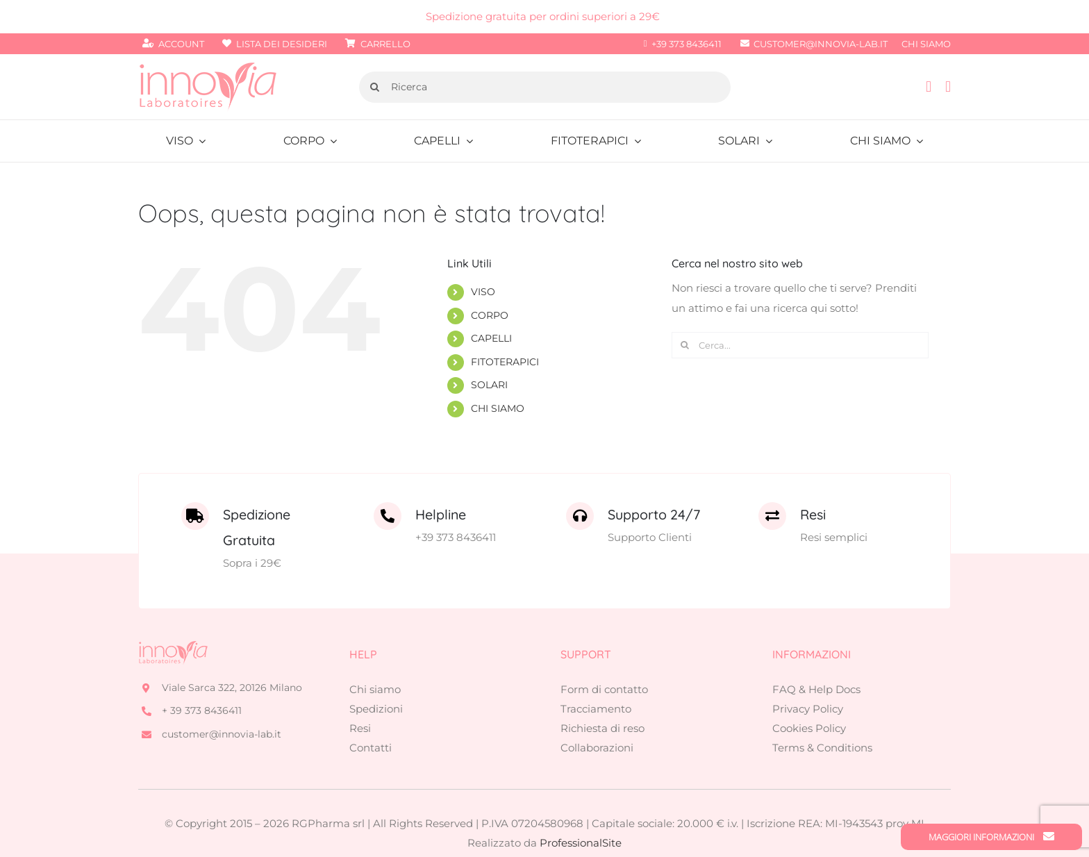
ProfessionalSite (581, 812)
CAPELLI (491, 338)
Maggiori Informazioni (991, 837)
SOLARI (489, 384)
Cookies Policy (809, 697)
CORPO (489, 315)
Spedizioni (376, 678)
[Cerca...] (800, 345)
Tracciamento (595, 678)
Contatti (370, 717)
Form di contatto (604, 658)
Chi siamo (375, 658)
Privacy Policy (807, 678)
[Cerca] (374, 87)
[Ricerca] (545, 87)
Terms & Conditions (822, 717)
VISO (483, 291)
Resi (360, 697)
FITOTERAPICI (505, 362)
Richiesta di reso (602, 697)
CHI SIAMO (497, 408)
